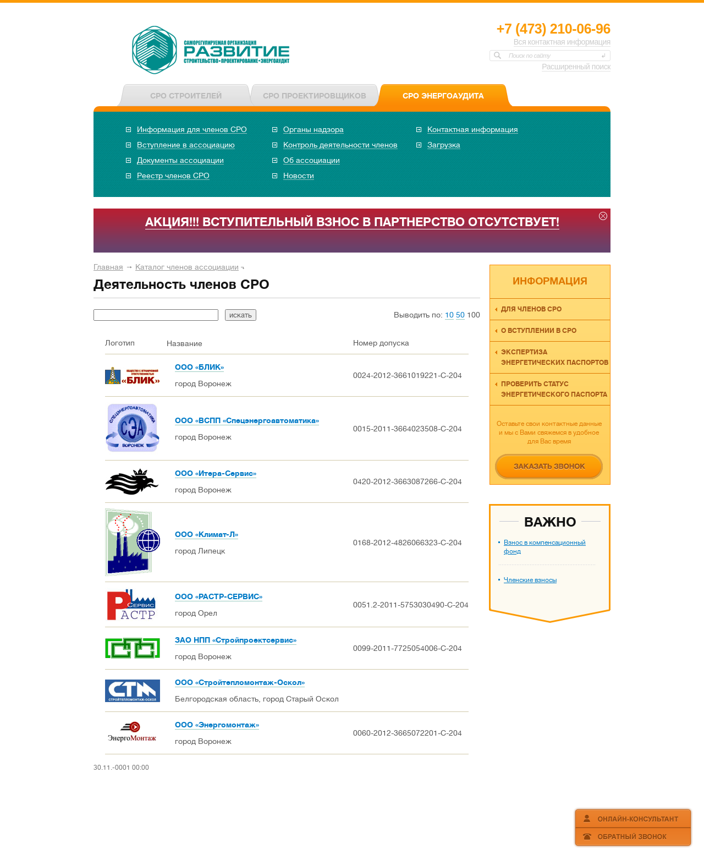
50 (460, 314)
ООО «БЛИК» (199, 367)
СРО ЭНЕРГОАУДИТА (443, 95)
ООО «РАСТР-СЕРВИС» (218, 596)
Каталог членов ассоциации (187, 266)
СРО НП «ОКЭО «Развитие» (211, 51)
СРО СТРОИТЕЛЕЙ (186, 95)
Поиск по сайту (530, 55)
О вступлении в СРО (538, 331)
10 (449, 314)
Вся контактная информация (562, 41)
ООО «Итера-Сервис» (215, 473)
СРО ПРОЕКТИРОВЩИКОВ (314, 95)
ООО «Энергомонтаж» (217, 724)
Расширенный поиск (576, 66)
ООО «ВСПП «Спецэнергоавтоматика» (247, 420)
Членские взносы (530, 580)
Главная (108, 266)
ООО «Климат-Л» (206, 534)
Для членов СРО (531, 309)
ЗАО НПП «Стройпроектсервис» (235, 640)
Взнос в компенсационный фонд (545, 547)
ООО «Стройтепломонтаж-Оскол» (240, 682)
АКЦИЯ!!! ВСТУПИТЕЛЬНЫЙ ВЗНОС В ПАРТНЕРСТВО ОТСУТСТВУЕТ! (352, 222)
